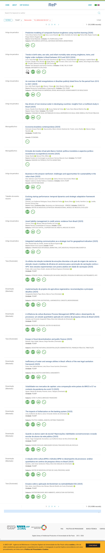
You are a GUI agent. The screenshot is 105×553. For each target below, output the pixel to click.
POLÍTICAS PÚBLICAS (92, 113)
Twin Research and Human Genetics (41, 65)
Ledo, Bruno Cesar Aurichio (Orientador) (55, 366)
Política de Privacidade (74, 529)
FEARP (52, 39)
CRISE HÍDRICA (80, 113)
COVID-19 (34, 398)
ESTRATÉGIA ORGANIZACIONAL (56, 207)
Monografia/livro (11, 127)
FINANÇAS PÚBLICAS (78, 348)
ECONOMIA (34, 137)
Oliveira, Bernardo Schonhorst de (49, 59)
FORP (61, 39)
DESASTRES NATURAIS (38, 348)
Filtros (8, 20)
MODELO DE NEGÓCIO (74, 207)
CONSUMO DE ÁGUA (37, 113)
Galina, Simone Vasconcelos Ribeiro (65, 179)
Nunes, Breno (69, 201)
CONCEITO (63, 300)
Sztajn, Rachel (29, 156)
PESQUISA (42, 325)
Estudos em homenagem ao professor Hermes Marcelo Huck (49, 158)
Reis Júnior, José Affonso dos (34, 486)
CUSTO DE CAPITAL (37, 227)
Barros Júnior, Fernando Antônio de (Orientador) (52, 414)
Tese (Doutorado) (11, 261)
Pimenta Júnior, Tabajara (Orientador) (53, 391)
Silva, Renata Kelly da (31, 243)
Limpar (99, 20)
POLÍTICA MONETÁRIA (54, 160)
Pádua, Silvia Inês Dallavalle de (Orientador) (60, 319)
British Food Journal (36, 245)
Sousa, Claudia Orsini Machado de (35, 109)
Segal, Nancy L (51, 61)
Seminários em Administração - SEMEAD (58, 205)
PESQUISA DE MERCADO (75, 275)
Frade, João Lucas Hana (32, 269)
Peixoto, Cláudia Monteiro (69, 59)
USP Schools (24, 5)
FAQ (62, 529)
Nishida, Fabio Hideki (31, 341)
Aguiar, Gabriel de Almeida (33, 391)
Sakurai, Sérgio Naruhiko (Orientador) (50, 341)
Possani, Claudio (30, 61)
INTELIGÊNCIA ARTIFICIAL (39, 41)
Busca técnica (91, 529)
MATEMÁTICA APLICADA (39, 67)
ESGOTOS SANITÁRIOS (43, 373)
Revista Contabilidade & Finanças (40, 225)
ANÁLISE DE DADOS (69, 227)
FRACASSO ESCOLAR (64, 445)
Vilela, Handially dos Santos (69, 35)
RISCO (40, 398)
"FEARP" (18, 20)
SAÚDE (67, 470)
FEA (64, 88)
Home (7, 5)
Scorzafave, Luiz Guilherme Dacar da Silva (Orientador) (58, 439)
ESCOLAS (75, 445)
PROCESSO (61, 470)
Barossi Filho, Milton (43, 156)
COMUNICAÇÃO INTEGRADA (40, 247)
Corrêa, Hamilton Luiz (82, 201)
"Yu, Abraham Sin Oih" (42, 20)
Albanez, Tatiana (48, 86)
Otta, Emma (50, 63)
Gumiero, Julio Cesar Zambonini (35, 464)
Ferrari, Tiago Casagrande (33, 439)
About (14, 5)
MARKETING (53, 247)
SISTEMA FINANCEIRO (57, 420)
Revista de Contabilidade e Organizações (42, 88)
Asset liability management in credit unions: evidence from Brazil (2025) (54, 221)
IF (67, 65)
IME (62, 65)
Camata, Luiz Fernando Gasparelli (35, 319)
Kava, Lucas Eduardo (51, 35)
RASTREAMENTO (88, 275)
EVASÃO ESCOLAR (37, 445)
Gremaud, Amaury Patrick (33, 129)
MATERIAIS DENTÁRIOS (55, 41)
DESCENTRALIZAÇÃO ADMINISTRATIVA (58, 348)
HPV (96, 275)
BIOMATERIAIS (68, 41)
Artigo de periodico (12, 32)
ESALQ (56, 39)
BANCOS (47, 420)
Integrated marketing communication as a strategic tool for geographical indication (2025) (61, 241)
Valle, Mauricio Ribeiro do (63, 86)
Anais (32, 205)
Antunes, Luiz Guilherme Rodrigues (36, 201)
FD (76, 158)
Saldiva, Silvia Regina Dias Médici (89, 61)
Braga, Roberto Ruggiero (32, 37)
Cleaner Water (34, 111)
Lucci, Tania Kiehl (30, 59)
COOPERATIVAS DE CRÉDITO (53, 227)
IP (60, 65)
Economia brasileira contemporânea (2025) (42, 127)
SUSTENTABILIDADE (37, 183)
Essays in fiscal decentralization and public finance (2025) (48, 339)
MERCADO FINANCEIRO (49, 398)
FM (65, 65)
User (90, 5)
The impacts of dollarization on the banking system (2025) (48, 411)
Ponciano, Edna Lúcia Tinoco (67, 61)
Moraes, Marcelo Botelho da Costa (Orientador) (58, 486)
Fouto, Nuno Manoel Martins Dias (76, 109)
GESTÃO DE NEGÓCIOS (38, 207)
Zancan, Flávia (29, 223)
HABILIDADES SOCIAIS (51, 445)
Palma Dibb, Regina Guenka (88, 35)
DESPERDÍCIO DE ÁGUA (67, 113)
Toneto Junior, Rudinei (77, 129)
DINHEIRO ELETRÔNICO (38, 160)
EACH (62, 181)
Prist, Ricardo (40, 61)
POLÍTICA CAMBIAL (37, 420)
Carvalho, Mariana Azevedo (36, 63)
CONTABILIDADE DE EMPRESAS (41, 90)
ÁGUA (33, 373)
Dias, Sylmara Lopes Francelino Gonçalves (38, 179)
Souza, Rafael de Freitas (56, 109)
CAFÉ (59, 247)
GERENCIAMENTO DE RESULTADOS (77, 90)
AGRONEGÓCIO (55, 300)
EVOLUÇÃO (84, 207)
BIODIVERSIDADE (73, 300)
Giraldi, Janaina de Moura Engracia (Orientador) (55, 269)
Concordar (93, 545)
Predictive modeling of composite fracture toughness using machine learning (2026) (59, 33)
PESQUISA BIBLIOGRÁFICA (77, 247)
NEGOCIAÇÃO (61, 90)
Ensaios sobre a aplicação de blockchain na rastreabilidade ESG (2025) (54, 484)
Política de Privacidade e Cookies (36, 549)
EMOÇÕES (64, 275)
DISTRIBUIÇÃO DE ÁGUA (52, 113)
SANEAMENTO (55, 373)
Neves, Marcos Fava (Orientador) (52, 294)
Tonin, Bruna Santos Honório (34, 35)
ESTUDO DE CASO (51, 470)
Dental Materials (35, 39)
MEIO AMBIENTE (50, 492)
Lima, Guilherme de (31, 414)
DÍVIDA (54, 90)
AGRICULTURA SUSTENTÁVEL (40, 300)
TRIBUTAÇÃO (90, 348)
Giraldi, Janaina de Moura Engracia (49, 243)
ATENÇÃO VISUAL (36, 275)
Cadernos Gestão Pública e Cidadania (41, 181)
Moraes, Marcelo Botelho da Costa (47, 223)
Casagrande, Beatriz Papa (33, 294)
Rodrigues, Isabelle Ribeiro (87, 59)
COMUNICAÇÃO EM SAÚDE (51, 275)
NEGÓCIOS (65, 247)
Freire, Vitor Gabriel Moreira (33, 366)
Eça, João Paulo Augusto (33, 86)
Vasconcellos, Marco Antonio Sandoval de (56, 129)
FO (48, 39)
